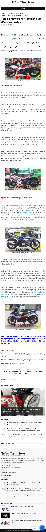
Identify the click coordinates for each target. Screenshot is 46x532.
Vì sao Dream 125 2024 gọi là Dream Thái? (22, 506)
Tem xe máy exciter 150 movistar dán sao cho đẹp (15, 15)
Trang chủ (4, 13)
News (23, 2)
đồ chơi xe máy (19, 13)
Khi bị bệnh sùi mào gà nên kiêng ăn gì (33, 372)
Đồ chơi (11, 13)
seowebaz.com (36, 530)
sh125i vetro (4, 471)
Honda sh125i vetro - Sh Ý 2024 (9, 472)
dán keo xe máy (25, 213)
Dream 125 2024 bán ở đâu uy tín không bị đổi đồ (23, 513)
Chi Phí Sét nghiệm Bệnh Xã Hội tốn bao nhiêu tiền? (12, 372)
